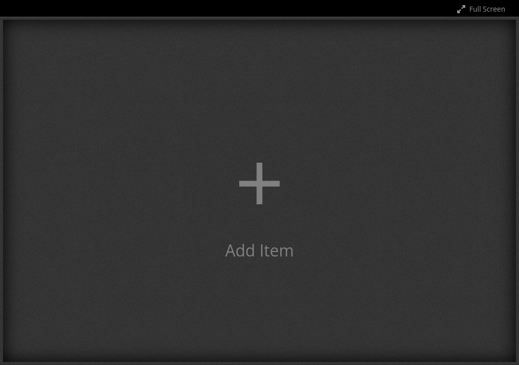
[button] (259, 191)
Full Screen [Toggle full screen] (480, 9)
